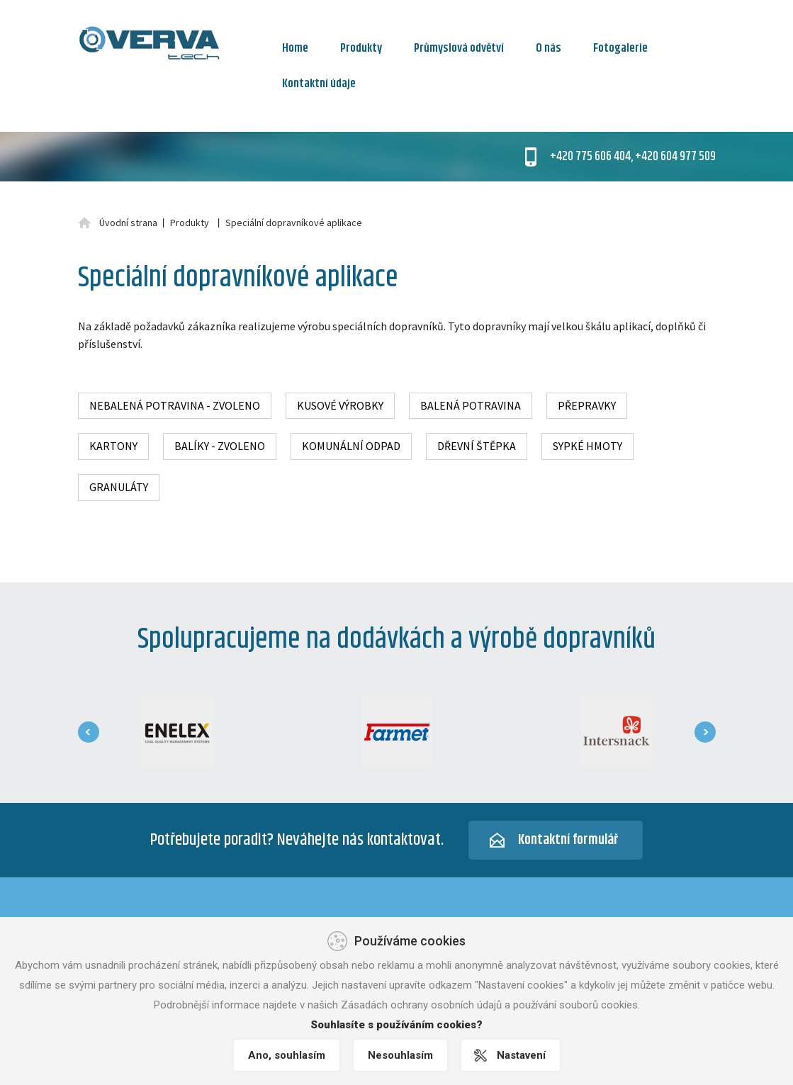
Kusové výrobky (340, 405)
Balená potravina (470, 405)
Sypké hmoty (587, 446)
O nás (548, 48)
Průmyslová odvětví (459, 48)
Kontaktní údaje (319, 83)
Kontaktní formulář (568, 840)
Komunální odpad (351, 446)
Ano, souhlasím (286, 1055)
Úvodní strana (128, 222)
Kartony (113, 446)
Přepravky (587, 405)
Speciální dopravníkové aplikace (293, 222)
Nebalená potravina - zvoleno (174, 405)
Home (295, 48)
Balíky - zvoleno (219, 446)
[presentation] (88, 732)
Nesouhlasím (400, 1055)
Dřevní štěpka (476, 446)
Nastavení (521, 1055)
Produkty (361, 48)
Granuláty (118, 487)
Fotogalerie (620, 48)
